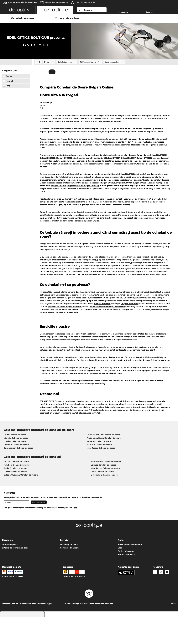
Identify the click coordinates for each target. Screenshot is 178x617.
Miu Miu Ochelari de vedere (16, 461)
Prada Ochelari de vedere (15, 468)
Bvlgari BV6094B (102, 303)
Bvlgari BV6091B (124, 183)
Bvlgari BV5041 (55, 312)
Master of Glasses (126, 271)
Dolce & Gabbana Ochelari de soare (103, 435)
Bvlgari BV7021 (113, 158)
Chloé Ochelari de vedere (102, 471)
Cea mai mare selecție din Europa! (22, 2)
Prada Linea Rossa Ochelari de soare (104, 438)
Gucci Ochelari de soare (15, 441)
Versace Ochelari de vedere (103, 465)
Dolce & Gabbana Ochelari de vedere (21, 475)
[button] (18, 10)
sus (173, 604)
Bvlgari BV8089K (130, 303)
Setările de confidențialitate (15, 548)
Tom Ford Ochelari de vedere (17, 465)
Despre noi (7, 540)
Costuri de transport (69, 548)
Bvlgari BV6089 (154, 309)
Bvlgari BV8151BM (158, 155)
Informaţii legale (44, 604)
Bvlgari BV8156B (127, 174)
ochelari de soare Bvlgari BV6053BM (107, 306)
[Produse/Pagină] (90, 62)
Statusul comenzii (126, 554)
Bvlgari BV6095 (107, 183)
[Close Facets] (16, 62)
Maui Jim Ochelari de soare (99, 445)
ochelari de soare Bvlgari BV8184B (64, 306)
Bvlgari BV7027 (128, 158)
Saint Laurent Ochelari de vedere (106, 461)
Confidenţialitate (28, 604)
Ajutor (121, 540)
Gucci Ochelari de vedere (15, 471)
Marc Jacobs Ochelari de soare (101, 448)
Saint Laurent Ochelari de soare (18, 448)
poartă (159, 295)
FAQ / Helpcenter (126, 551)
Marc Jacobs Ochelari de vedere (105, 468)
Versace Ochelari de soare (99, 441)
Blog (120, 548)
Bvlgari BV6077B (64, 158)
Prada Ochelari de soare (15, 435)
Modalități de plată (69, 544)
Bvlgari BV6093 (58, 186)
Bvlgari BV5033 (143, 158)
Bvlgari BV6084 (140, 183)
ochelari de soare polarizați (83, 260)
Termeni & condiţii (10, 604)
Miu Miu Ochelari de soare (16, 438)
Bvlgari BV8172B (47, 158)
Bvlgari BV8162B (75, 186)
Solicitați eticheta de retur (130, 544)
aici (75, 508)
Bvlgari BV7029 (90, 186)
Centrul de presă (10, 544)
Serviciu (64, 540)
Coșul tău (149, 12)
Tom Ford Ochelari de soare (16, 445)
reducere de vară (68, 410)
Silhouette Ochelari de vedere (104, 475)
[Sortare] (114, 62)
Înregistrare (123, 12)
